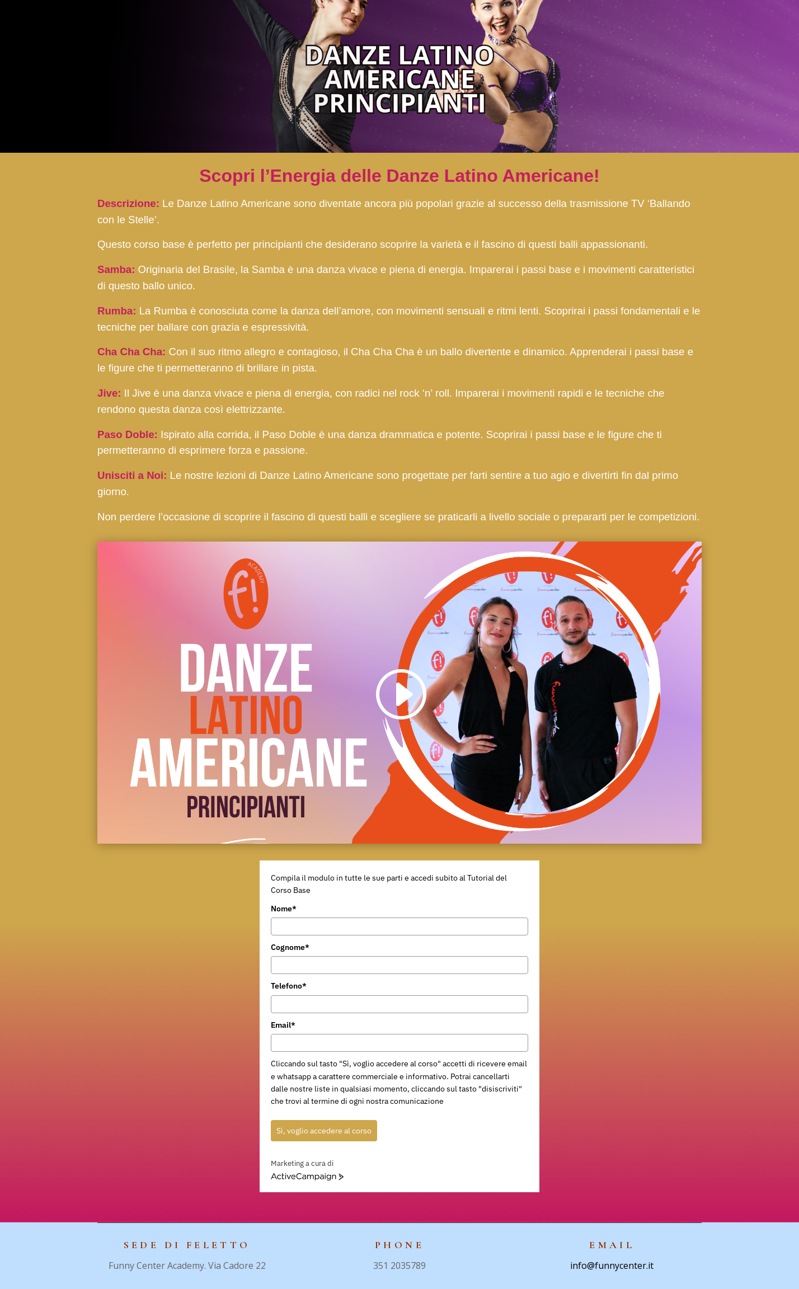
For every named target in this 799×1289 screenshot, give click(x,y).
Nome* (284, 909)
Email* (283, 1025)
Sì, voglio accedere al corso (324, 1131)
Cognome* (290, 947)
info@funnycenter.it (612, 1265)
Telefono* (289, 986)
